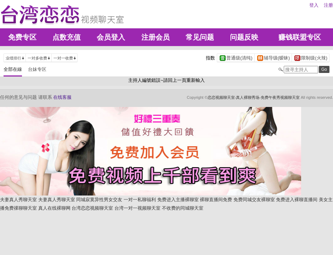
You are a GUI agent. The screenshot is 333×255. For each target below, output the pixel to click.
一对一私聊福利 (140, 199)
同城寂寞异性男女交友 (99, 199)
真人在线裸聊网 (54, 208)
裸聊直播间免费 (216, 199)
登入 (313, 5)
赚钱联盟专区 (299, 37)
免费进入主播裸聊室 (178, 199)
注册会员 (155, 37)
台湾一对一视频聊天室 (137, 208)
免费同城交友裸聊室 (254, 199)
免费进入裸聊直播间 (296, 199)
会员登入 (111, 37)
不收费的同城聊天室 (182, 208)
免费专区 (22, 37)
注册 (328, 5)
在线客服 (62, 97)
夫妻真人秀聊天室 (18, 199)
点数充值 (66, 37)
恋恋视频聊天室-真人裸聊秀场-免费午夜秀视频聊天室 (254, 97)
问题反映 (244, 37)
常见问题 (200, 37)
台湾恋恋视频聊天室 (92, 208)
